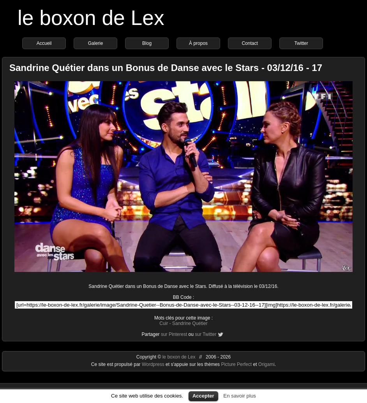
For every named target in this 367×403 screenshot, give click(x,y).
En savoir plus (239, 396)
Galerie (95, 43)
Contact (250, 43)
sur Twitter (205, 334)
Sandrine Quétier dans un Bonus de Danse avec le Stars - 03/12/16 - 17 (165, 67)
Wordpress (154, 364)
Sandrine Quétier (190, 323)
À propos (198, 43)
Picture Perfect (236, 364)
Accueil (44, 43)
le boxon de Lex (91, 17)
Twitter (301, 43)
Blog (147, 43)
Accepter (203, 396)
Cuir (163, 323)
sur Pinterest (174, 334)
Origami (266, 364)
